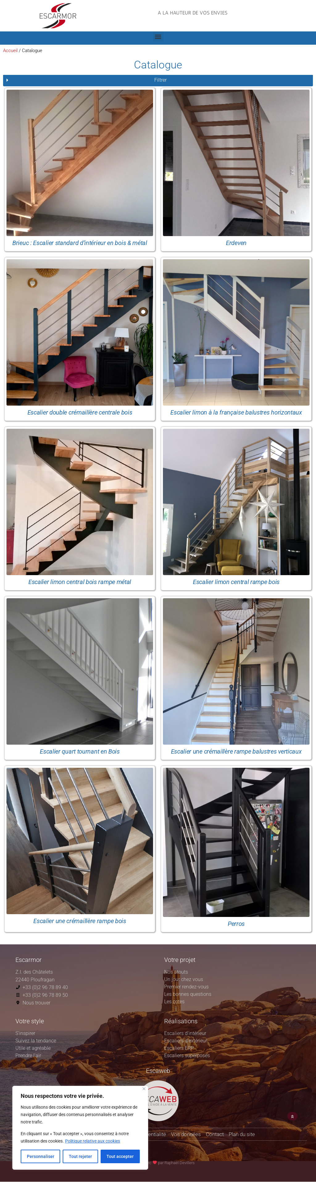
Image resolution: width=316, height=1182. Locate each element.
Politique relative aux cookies (92, 1141)
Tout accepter (120, 1156)
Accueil (10, 50)
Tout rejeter (80, 1156)
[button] (193, 19)
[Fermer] (144, 1088)
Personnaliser (40, 1156)
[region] (80, 1128)
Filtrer (160, 80)
